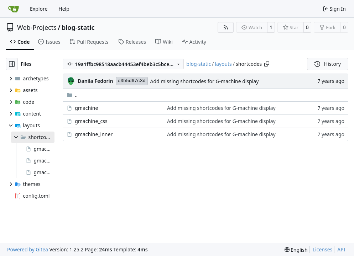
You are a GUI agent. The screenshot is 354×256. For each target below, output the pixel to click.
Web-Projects (37, 27)
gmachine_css (91, 121)
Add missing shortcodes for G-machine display (204, 81)
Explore (38, 8)
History (327, 63)
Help (63, 8)
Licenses (323, 249)
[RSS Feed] (226, 27)
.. (72, 94)
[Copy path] (266, 64)
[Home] (14, 8)
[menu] (296, 249)
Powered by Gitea (27, 249)
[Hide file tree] (12, 64)
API (341, 249)
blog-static (78, 27)
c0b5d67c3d (132, 81)
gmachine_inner (94, 134)
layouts (223, 63)
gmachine (86, 108)
